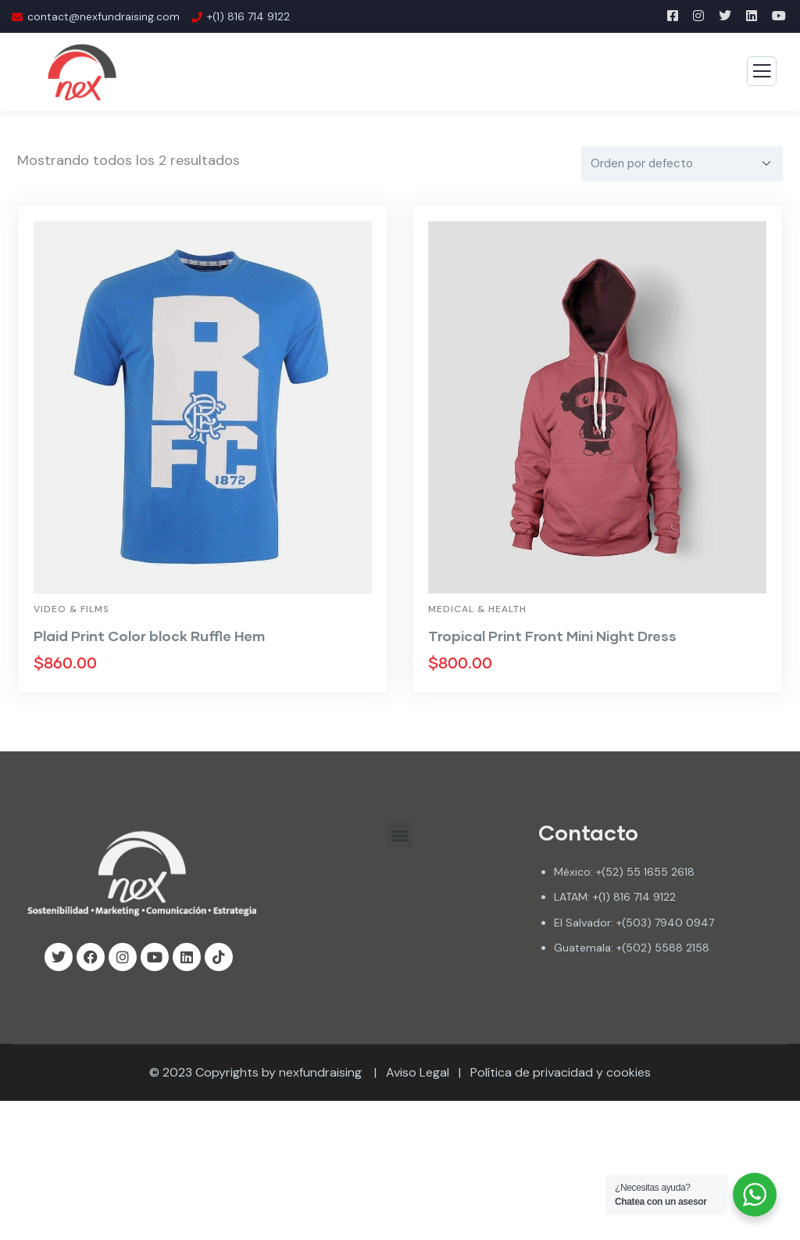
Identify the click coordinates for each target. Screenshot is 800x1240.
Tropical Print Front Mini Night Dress (552, 635)
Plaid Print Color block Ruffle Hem (149, 635)
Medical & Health (477, 609)
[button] (399, 835)
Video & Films (71, 609)
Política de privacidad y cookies (560, 1072)
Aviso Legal (417, 1072)
